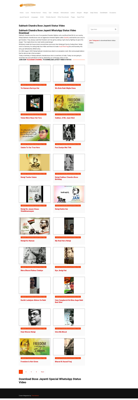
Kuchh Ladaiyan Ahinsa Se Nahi (33, 300)
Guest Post (80, 17)
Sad (50, 12)
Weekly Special (51, 17)
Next (42, 372)
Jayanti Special (24, 17)
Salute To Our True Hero (30, 147)
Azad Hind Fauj (64, 46)
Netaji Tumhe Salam (29, 177)
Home (21, 12)
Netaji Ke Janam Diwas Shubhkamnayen (30, 210)
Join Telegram (94, 40)
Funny (45, 12)
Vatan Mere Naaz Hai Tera (31, 118)
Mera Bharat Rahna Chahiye (32, 270)
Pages (73, 17)
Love (27, 12)
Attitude (56, 12)
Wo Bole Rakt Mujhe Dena (65, 88)
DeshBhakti (103, 12)
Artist (42, 17)
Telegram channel (34, 60)
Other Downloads (63, 17)
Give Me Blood (61, 332)
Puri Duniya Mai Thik (63, 147)
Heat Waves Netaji (28, 332)
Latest (73, 12)
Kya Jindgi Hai (60, 270)
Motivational (64, 12)
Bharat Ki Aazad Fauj (63, 362)
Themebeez (35, 395)
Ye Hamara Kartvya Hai (30, 88)
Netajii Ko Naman (27, 241)
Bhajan (86, 12)
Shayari (79, 12)
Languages (34, 17)
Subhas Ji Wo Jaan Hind (65, 118)
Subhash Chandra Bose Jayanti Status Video (34, 84)
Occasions (112, 12)
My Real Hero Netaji (63, 241)
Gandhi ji (66, 37)
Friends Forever (36, 12)
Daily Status (94, 12)
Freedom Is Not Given (29, 362)
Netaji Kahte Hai (61, 209)
